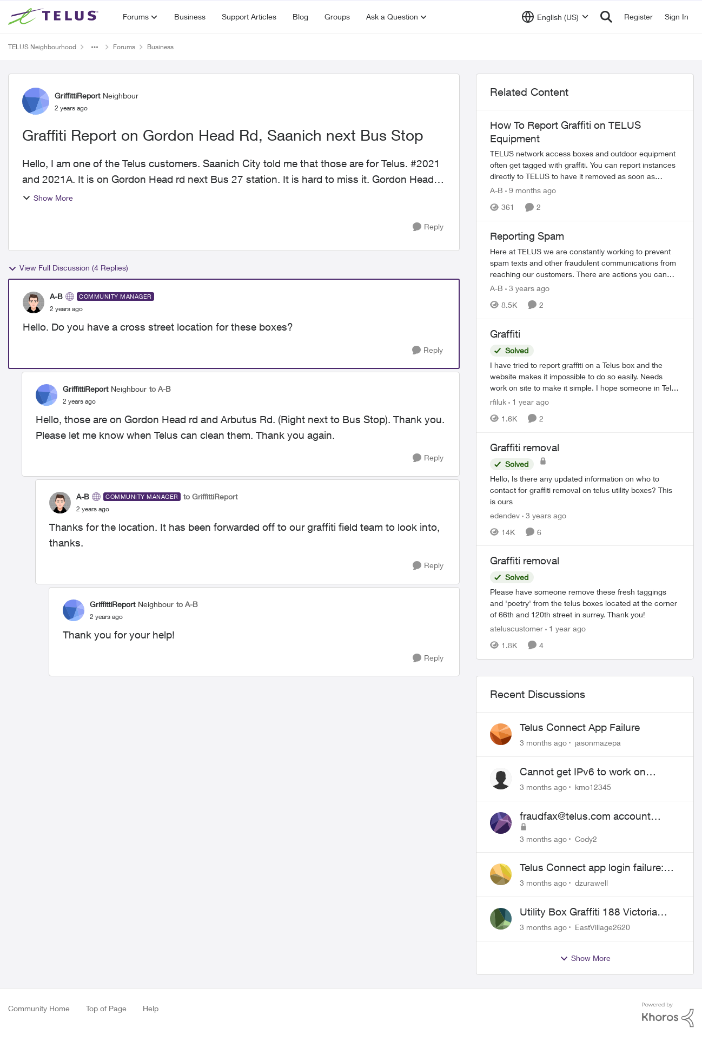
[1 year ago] (528, 401)
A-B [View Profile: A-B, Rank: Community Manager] (56, 296)
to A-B (160, 388)
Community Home (39, 1008)
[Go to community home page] (54, 16)
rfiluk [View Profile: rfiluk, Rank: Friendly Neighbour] (498, 401)
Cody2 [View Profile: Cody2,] (586, 838)
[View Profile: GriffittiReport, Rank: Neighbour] (35, 101)
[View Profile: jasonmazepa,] (501, 734)
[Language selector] (555, 17)
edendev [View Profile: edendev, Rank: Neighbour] (505, 514)
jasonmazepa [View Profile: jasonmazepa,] (598, 742)
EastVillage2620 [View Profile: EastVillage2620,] (602, 927)
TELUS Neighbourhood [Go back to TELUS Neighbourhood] (42, 47)
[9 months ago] (530, 190)
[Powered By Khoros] (668, 1015)
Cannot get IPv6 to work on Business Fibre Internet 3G (583, 772)
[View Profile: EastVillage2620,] (501, 919)
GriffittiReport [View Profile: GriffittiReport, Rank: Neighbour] (77, 95)
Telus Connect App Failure (580, 727)
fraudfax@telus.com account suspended (585, 816)
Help (150, 1008)
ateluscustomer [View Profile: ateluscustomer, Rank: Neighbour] (516, 628)
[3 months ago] (543, 742)
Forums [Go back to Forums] (124, 47)
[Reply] (428, 227)
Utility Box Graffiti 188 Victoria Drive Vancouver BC (588, 912)
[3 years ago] (527, 288)
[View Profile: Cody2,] (501, 823)
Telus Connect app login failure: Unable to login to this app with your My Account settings (592, 867)
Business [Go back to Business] (160, 47)
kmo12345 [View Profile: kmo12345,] (593, 787)
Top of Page (106, 1008)
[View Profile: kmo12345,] (501, 778)
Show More (47, 197)
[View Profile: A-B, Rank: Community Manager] (33, 302)
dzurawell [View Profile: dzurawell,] (591, 882)
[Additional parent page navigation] (94, 47)
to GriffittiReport (210, 496)
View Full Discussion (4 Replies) (68, 268)
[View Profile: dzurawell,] (501, 874)
